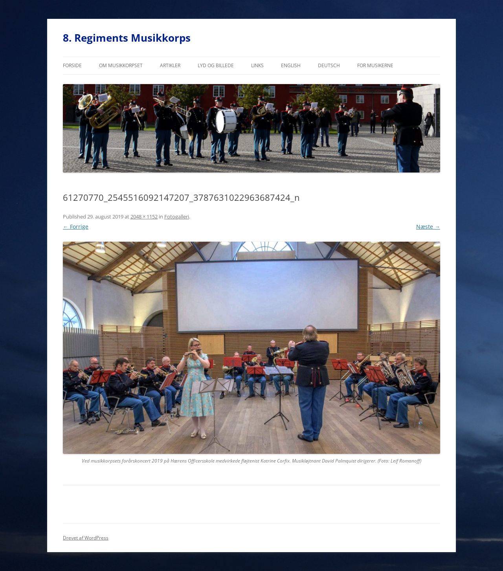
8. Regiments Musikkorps (127, 38)
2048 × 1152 (144, 216)
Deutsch (329, 65)
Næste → (428, 226)
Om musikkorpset (121, 65)
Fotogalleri (176, 216)
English (291, 65)
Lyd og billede (216, 65)
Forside (72, 65)
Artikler (170, 65)
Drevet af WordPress (85, 537)
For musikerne (375, 65)
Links (257, 65)
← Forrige (75, 226)
